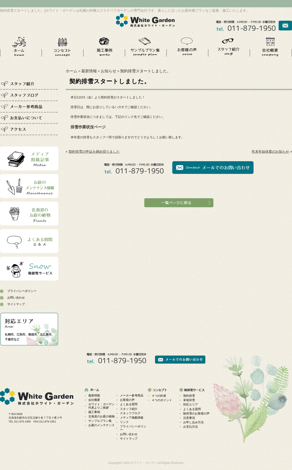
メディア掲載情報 (131, 417)
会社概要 (94, 400)
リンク (124, 422)
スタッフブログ (130, 413)
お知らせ (108, 71)
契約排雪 (189, 395)
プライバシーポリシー (21, 291)
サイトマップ (16, 304)
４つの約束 (159, 395)
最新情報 (89, 71)
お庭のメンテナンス (101, 425)
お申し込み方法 (193, 422)
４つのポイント (162, 400)
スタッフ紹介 (128, 409)
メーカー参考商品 (131, 395)
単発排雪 (189, 400)
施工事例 (94, 412)
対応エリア (190, 404)
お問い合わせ (16, 297)
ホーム (71, 71)
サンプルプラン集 (100, 421)
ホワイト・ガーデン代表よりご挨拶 (101, 406)
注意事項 (189, 418)
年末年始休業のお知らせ (270, 151)
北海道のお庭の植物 (101, 416)
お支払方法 (190, 426)
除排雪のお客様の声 (196, 413)
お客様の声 (127, 400)
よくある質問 (128, 404)
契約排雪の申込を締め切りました (94, 151)
